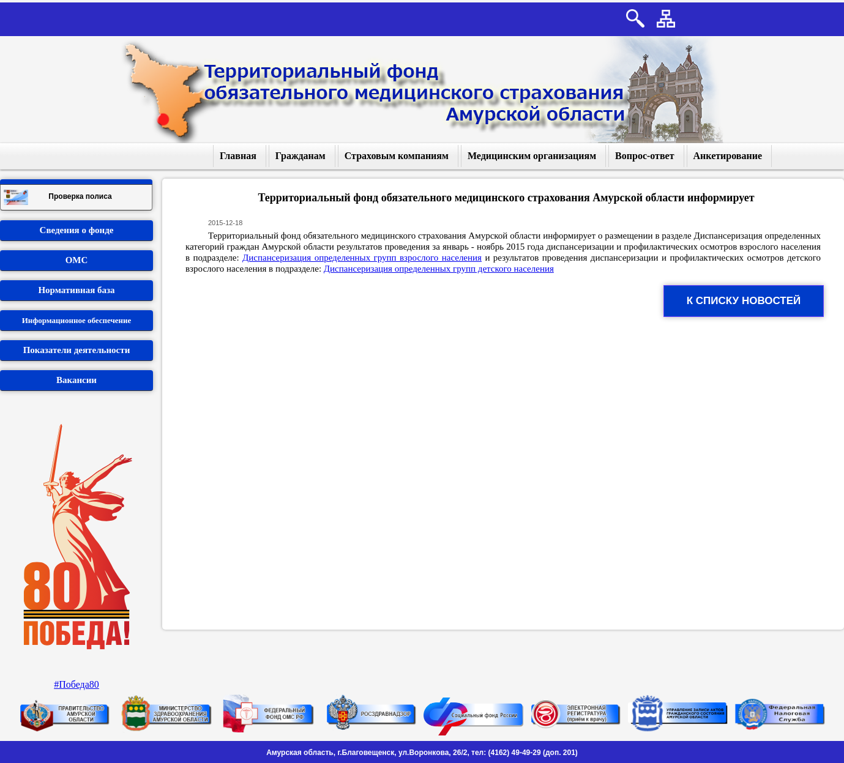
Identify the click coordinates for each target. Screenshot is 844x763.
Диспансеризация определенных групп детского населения (439, 269)
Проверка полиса (58, 197)
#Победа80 (76, 684)
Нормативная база (76, 290)
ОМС (76, 260)
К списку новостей (744, 301)
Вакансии (76, 380)
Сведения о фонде (77, 230)
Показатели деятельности (76, 350)
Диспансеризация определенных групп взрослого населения (362, 257)
